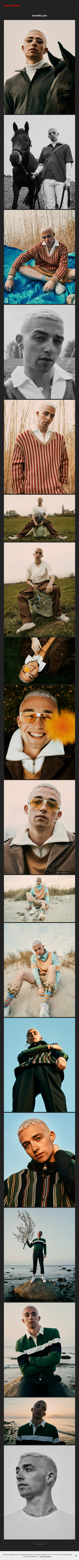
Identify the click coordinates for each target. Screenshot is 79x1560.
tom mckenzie (12, 5)
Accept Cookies (45, 1556)
